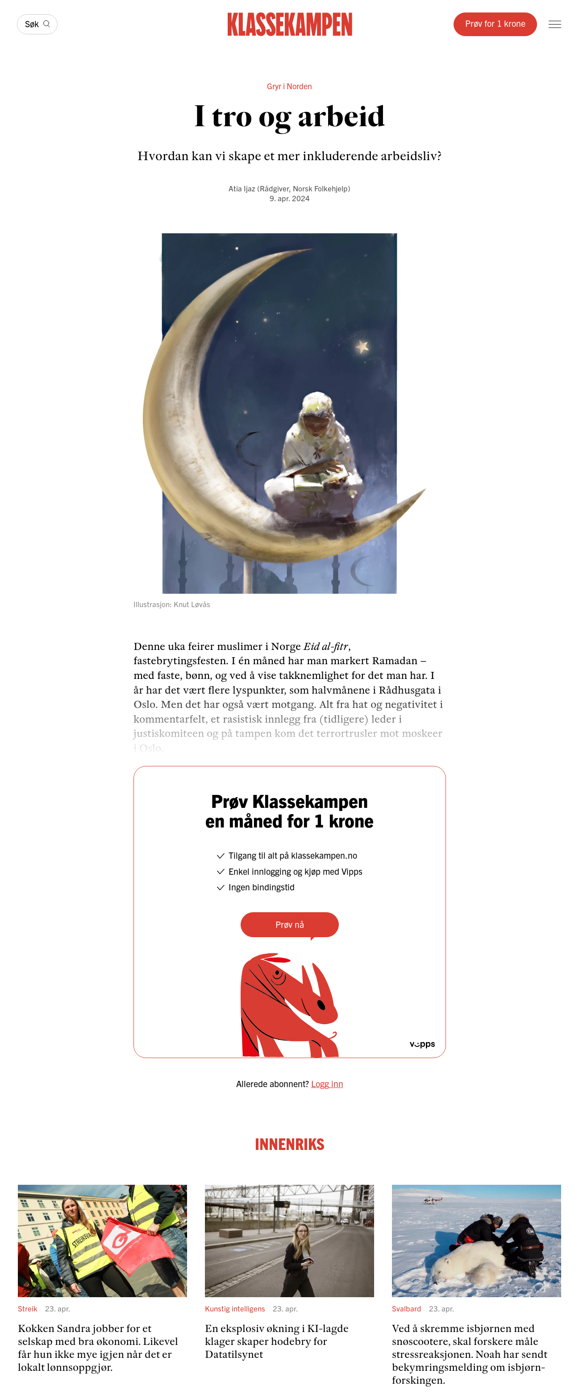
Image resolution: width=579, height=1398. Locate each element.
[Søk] (37, 24)
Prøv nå (289, 924)
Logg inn (327, 1083)
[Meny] (555, 24)
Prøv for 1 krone (495, 23)
